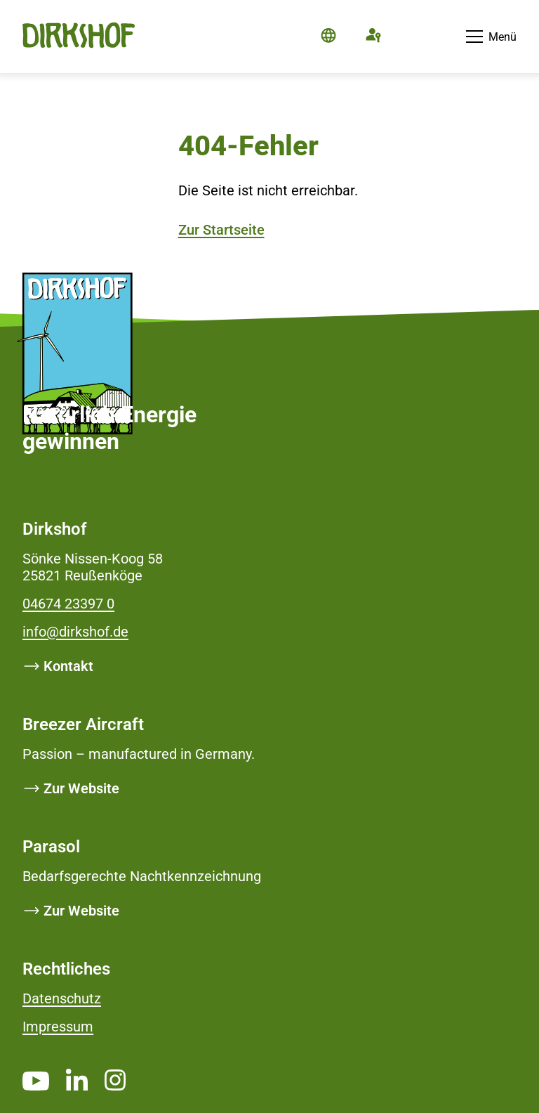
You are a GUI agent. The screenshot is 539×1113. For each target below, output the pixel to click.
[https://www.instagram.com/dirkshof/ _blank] (115, 1079)
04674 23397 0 (68, 603)
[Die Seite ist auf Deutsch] (328, 37)
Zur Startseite (221, 229)
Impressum (57, 1026)
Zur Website (81, 788)
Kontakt (68, 666)
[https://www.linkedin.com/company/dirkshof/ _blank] (77, 1079)
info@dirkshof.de (75, 631)
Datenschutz (61, 998)
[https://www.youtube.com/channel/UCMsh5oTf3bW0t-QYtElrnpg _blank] (35, 1081)
